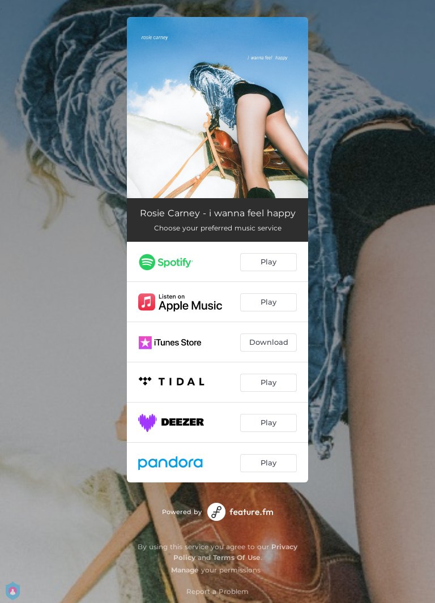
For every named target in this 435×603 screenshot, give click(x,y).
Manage (185, 570)
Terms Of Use (237, 557)
